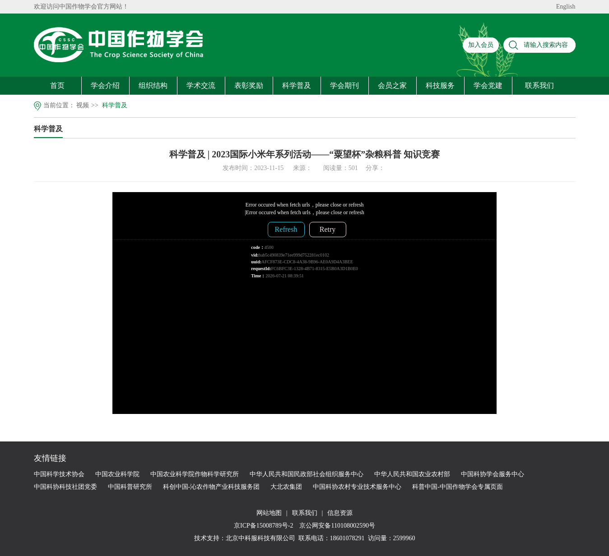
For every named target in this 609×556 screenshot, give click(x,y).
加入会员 (480, 44)
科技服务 (440, 85)
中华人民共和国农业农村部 (412, 474)
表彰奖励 (248, 85)
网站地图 (269, 513)
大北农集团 (286, 486)
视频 (82, 105)
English (566, 6)
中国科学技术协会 (59, 474)
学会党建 (488, 85)
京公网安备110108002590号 (336, 525)
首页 (57, 85)
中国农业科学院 (117, 474)
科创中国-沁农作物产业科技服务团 (211, 486)
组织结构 (153, 85)
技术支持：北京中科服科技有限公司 (244, 538)
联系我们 (539, 85)
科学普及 (296, 85)
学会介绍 (105, 85)
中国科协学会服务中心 (492, 474)
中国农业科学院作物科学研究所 (194, 474)
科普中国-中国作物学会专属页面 (457, 486)
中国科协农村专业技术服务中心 (357, 486)
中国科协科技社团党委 (65, 486)
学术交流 (200, 85)
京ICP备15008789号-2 (264, 525)
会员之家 (392, 85)
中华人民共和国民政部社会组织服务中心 (306, 474)
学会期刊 (344, 85)
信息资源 (340, 513)
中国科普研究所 (130, 486)
